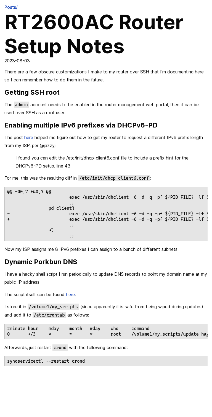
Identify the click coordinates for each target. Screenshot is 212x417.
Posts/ (11, 7)
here (28, 137)
